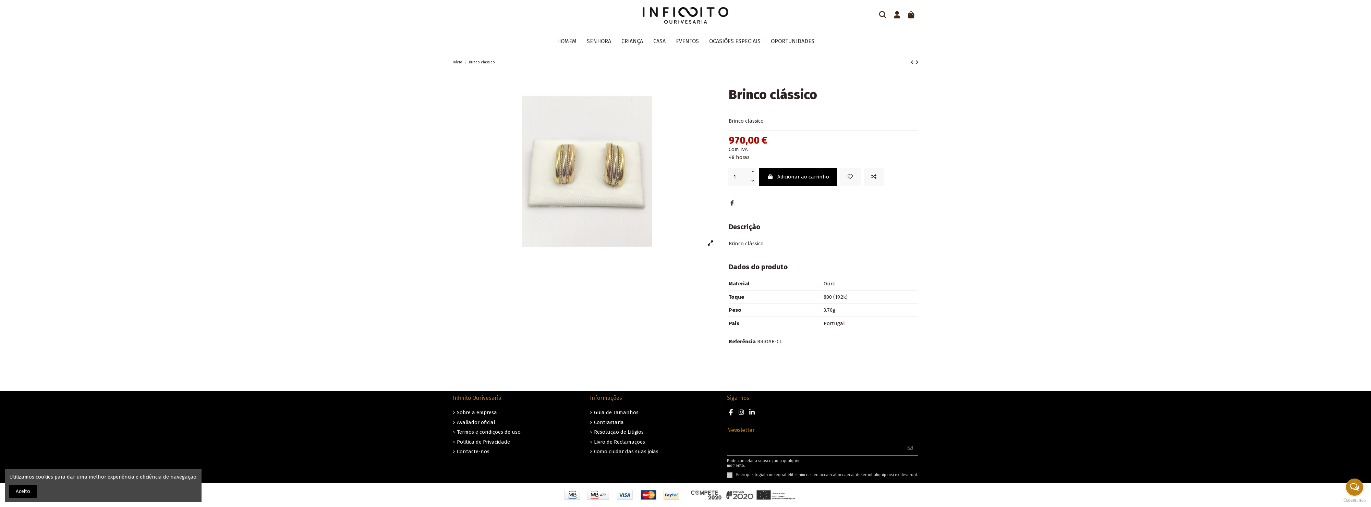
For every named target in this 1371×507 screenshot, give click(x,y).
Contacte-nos (473, 451)
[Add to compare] (874, 177)
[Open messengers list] (1354, 487)
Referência (742, 341)
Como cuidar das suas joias (626, 451)
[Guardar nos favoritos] (850, 177)
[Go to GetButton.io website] (1355, 500)
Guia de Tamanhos (616, 412)
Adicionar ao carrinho (798, 177)
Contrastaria (609, 422)
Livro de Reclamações (619, 442)
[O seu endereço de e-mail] (815, 448)
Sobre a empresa (477, 412)
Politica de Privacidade (483, 442)
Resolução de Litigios (619, 432)
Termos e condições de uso (489, 432)
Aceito (23, 491)
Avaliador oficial (476, 422)
